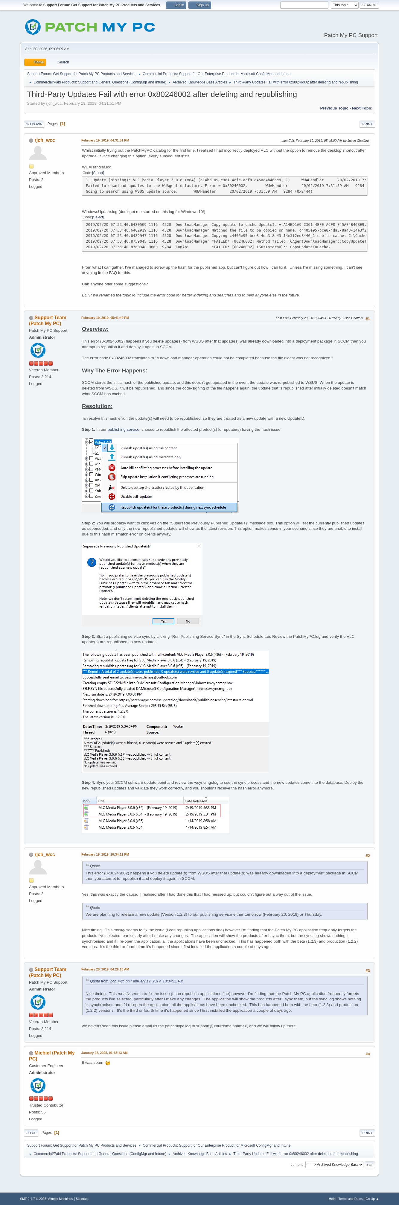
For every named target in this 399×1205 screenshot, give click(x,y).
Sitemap (82, 1199)
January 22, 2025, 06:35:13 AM (104, 1053)
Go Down (34, 124)
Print (367, 124)
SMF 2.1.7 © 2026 (33, 1199)
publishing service (123, 429)
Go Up (31, 1133)
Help (332, 1199)
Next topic (362, 108)
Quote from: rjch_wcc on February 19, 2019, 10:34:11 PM (136, 981)
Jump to (297, 1165)
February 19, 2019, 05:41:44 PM (105, 317)
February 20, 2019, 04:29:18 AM (105, 969)
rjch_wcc (44, 140)
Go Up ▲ (372, 1199)
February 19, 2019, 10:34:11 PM (105, 854)
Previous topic (334, 108)
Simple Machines (60, 1199)
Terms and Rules (351, 1199)
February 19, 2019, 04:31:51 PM (105, 140)
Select (98, 173)
